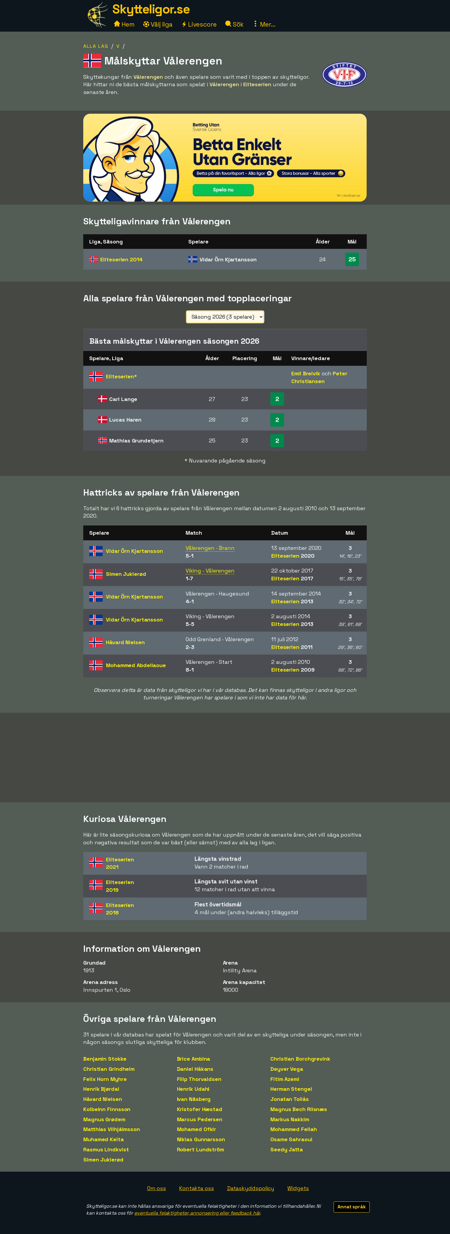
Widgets (298, 1188)
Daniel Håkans (195, 1068)
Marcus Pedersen (200, 1119)
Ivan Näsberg (194, 1099)
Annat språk (352, 1207)
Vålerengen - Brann (210, 547)
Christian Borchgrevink (300, 1058)
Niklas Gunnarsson (201, 1139)
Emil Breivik (305, 373)
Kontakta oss (196, 1188)
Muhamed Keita (103, 1139)
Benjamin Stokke (105, 1058)
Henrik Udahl (193, 1088)
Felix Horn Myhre (105, 1079)
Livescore (199, 24)
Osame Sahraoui (291, 1139)
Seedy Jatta (286, 1149)
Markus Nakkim (289, 1119)
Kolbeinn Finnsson (106, 1109)
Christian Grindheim (109, 1068)
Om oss (156, 1188)
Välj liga (157, 24)
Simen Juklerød (103, 1159)
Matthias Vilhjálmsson (111, 1129)
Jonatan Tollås (289, 1099)
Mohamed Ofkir (196, 1129)
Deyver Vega (286, 1068)
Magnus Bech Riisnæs (298, 1109)
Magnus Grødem (104, 1119)
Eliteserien (121, 259)
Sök (234, 24)
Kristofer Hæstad (199, 1109)
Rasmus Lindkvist (106, 1149)
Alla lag (95, 46)
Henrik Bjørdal (101, 1088)
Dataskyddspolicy (250, 1188)
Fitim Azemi (284, 1079)
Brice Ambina (193, 1058)
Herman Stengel (291, 1088)
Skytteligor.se (150, 9)
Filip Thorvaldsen (199, 1079)
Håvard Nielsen (102, 1099)
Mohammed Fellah (293, 1129)
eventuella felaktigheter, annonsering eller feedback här (197, 1213)
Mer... (263, 24)
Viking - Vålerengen (210, 570)
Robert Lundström (200, 1149)
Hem (124, 24)
